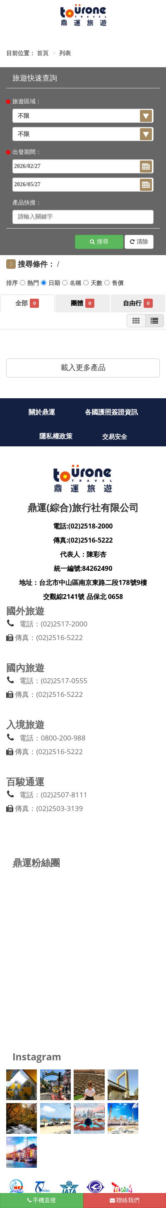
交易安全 (114, 437)
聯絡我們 (125, 1200)
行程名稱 (75, 284)
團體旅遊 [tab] (89, 303)
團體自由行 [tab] (148, 303)
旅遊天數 (96, 284)
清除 (139, 242)
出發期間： (26, 152)
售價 (117, 284)
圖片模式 (136, 321)
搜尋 (99, 242)
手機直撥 (41, 1200)
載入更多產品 (83, 367)
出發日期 (54, 284)
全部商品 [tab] (34, 303)
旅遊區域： (26, 101)
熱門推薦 (33, 284)
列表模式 (154, 321)
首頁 (42, 53)
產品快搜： (26, 203)
